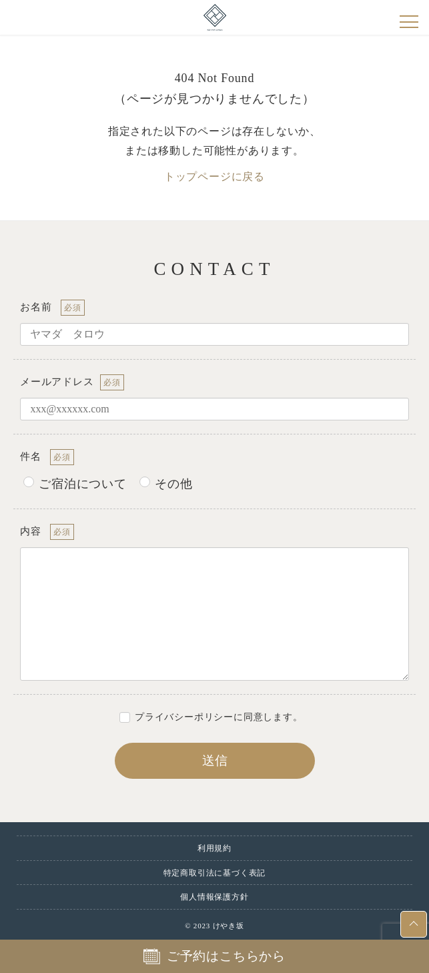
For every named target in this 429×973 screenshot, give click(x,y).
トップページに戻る (214, 176)
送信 (257, 760)
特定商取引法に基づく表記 (214, 873)
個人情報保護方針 (214, 897)
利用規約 (214, 848)
